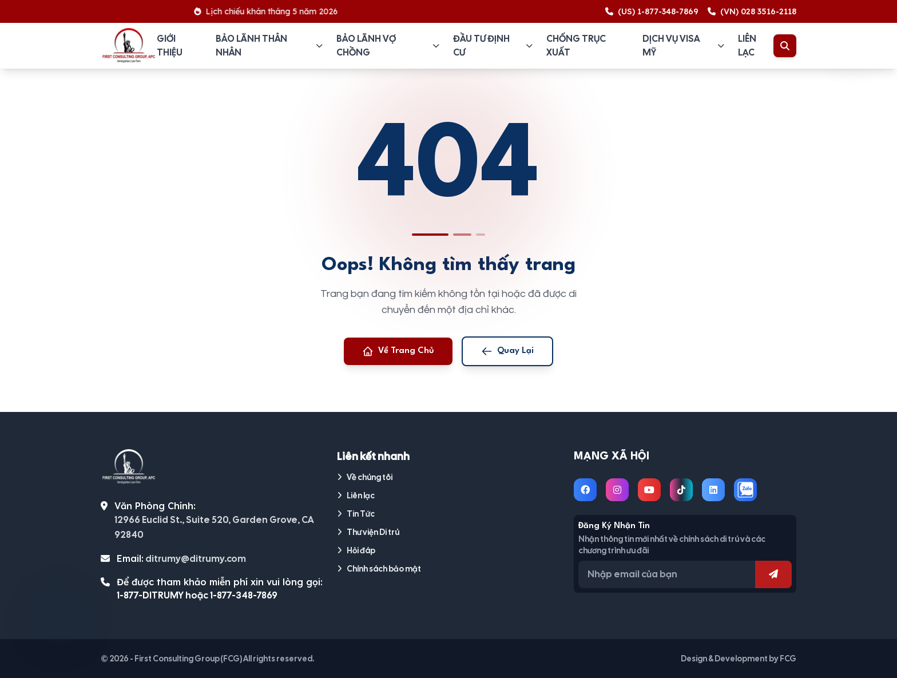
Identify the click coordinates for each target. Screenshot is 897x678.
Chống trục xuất (576, 45)
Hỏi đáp (356, 550)
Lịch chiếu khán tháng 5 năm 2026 (270, 11)
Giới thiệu (169, 45)
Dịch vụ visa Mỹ (683, 45)
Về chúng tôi (364, 477)
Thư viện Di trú (368, 532)
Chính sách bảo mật (379, 569)
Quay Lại (507, 351)
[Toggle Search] (784, 45)
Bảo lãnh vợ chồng (387, 45)
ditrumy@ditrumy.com (195, 559)
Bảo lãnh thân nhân (269, 45)
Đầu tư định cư (493, 45)
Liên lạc (747, 45)
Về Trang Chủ (398, 351)
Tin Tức (356, 514)
